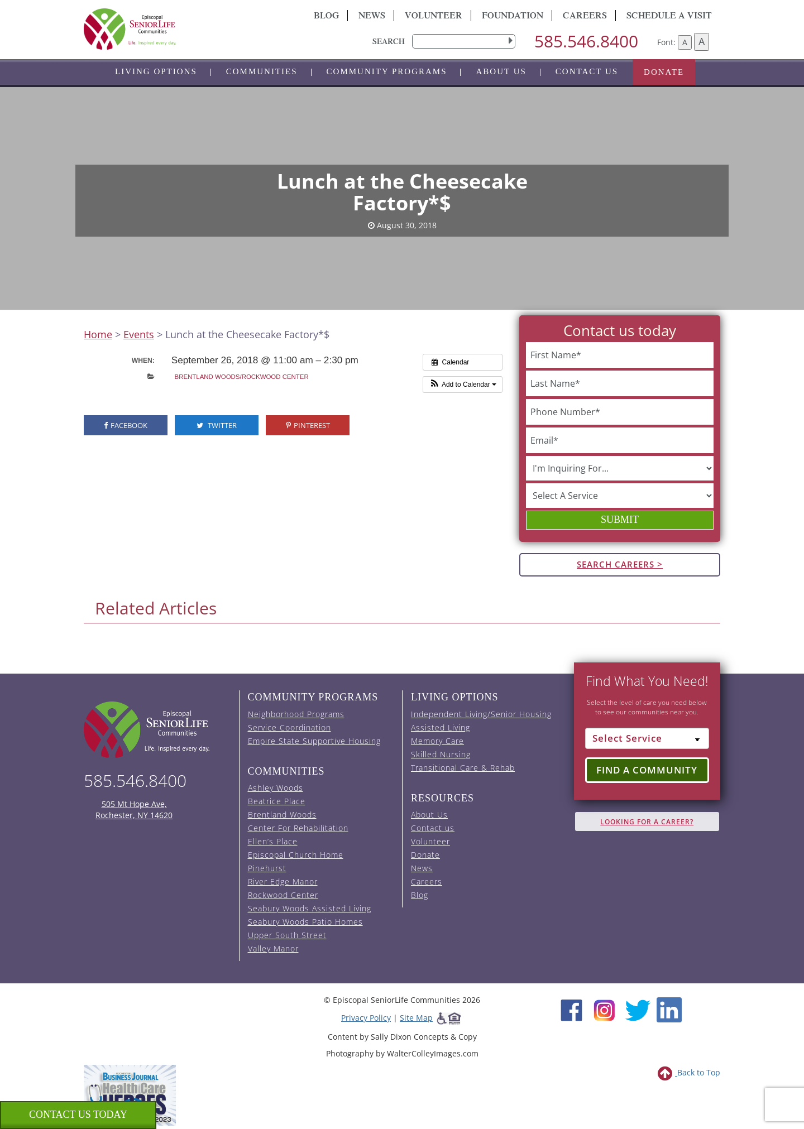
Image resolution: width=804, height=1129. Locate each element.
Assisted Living (440, 727)
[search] (463, 41)
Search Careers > (620, 564)
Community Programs (387, 71)
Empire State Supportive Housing (314, 741)
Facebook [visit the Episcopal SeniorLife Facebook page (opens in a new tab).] (125, 425)
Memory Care (437, 741)
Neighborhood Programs (296, 714)
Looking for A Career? (646, 822)
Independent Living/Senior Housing (481, 714)
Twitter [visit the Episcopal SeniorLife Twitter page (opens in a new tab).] (217, 425)
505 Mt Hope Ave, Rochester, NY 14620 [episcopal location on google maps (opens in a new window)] (134, 809)
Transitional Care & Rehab (463, 767)
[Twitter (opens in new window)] (637, 1009)
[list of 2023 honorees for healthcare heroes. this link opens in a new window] (130, 1094)
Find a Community (646, 769)
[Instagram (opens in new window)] (604, 1009)
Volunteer (433, 16)
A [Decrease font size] (684, 42)
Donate (664, 72)
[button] (462, 384)
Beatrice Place (276, 801)
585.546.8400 (586, 41)
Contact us (587, 71)
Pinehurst (267, 868)
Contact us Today (78, 1114)
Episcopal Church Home (295, 854)
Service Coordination (289, 727)
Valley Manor (273, 948)
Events (138, 334)
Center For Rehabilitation (298, 828)
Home (98, 334)
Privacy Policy (366, 1017)
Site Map (416, 1017)
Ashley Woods (275, 787)
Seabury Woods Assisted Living (309, 908)
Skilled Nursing (441, 754)
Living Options (156, 71)
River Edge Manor (283, 881)
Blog (326, 16)
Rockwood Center (283, 895)
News (371, 16)
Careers (585, 16)
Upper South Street (287, 935)
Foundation (512, 16)
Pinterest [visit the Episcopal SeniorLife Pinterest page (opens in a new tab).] (308, 425)
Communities (262, 71)
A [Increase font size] (701, 41)
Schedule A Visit (669, 16)
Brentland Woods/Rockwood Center (242, 376)
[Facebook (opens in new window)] (571, 1009)
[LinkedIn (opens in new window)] (669, 1009)
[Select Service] (647, 738)
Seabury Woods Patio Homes (305, 921)
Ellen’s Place (273, 841)
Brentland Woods (282, 814)
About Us (501, 71)
